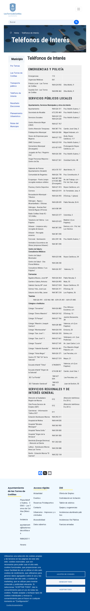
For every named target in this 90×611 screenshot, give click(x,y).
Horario (23, 545)
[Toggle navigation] (78, 9)
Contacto (37, 507)
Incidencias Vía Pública (69, 520)
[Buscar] (76, 22)
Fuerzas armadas (66, 524)
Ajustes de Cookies (65, 574)
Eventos (37, 498)
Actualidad (38, 493)
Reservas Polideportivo (43, 503)
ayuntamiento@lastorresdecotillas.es (25, 529)
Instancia (24, 519)
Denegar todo (65, 582)
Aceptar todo (65, 589)
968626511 (25, 539)
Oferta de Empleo (66, 493)
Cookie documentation (14, 605)
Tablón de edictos (66, 503)
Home (16, 33)
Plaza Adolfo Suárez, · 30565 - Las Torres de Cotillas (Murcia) (25, 507)
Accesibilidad (39, 520)
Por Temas (15, 66)
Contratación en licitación (69, 498)
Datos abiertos (40, 524)
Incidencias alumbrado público (70, 513)
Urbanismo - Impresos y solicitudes (44, 513)
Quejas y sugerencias (68, 507)
